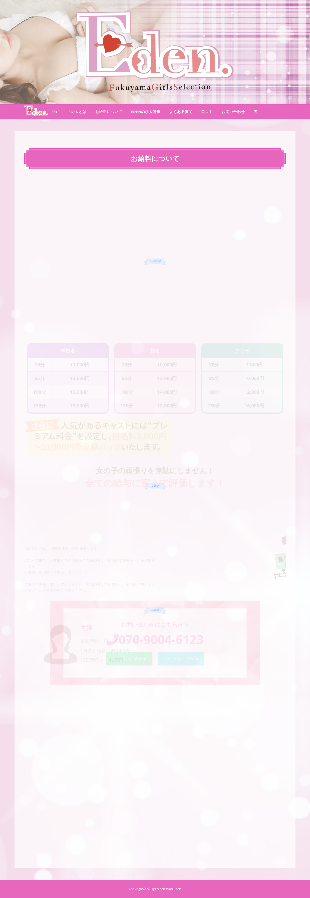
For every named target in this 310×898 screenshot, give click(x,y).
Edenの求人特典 (146, 111)
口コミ (207, 111)
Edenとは (77, 111)
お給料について (108, 111)
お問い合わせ (233, 111)
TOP (56, 111)
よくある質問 (181, 111)
